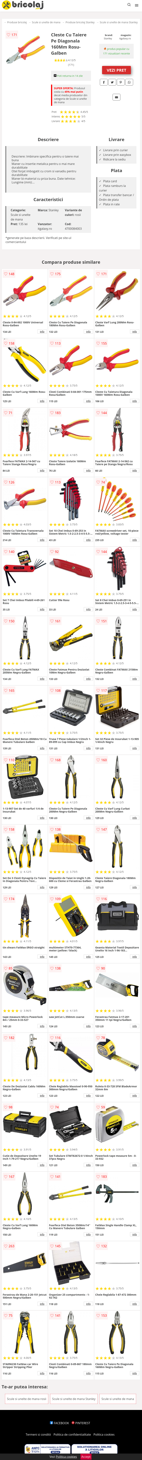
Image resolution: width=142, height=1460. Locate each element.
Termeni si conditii (38, 1434)
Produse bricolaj (17, 22)
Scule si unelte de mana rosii (26, 1399)
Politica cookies (104, 1434)
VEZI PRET (116, 70)
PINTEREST (81, 1423)
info (42, 331)
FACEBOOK (59, 1423)
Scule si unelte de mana (46, 22)
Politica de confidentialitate (72, 1434)
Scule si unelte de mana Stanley (119, 22)
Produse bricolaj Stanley (80, 22)
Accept (86, 1457)
